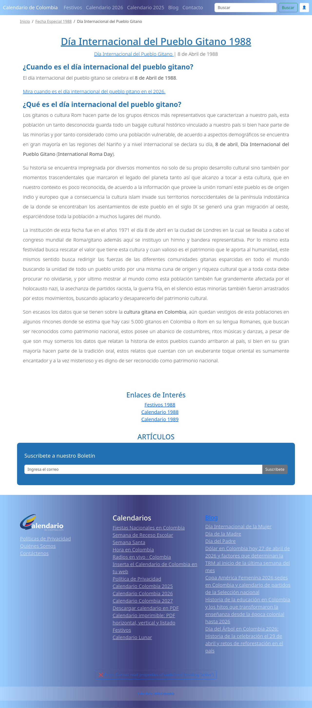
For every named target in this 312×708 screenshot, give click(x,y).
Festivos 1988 (160, 404)
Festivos (73, 7)
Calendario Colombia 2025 (143, 586)
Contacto (192, 7)
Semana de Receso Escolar (143, 535)
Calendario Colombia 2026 (143, 593)
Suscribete (274, 469)
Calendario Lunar (132, 637)
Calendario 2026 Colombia (156, 693)
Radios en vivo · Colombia (142, 557)
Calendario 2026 (104, 7)
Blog (173, 7)
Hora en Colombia (133, 549)
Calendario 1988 (160, 412)
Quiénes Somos (38, 546)
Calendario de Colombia (30, 7)
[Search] (245, 7)
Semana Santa (129, 542)
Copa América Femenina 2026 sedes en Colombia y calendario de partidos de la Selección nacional (248, 584)
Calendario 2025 (145, 7)
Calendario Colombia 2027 (143, 600)
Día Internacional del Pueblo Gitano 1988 (156, 41)
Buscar (288, 7)
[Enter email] (143, 469)
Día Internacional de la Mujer (238, 526)
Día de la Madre (223, 533)
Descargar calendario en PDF (146, 608)
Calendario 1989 (160, 419)
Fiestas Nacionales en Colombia (149, 527)
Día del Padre (220, 541)
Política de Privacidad (137, 579)
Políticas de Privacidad (45, 538)
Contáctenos (34, 553)
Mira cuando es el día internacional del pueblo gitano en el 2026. (94, 91)
